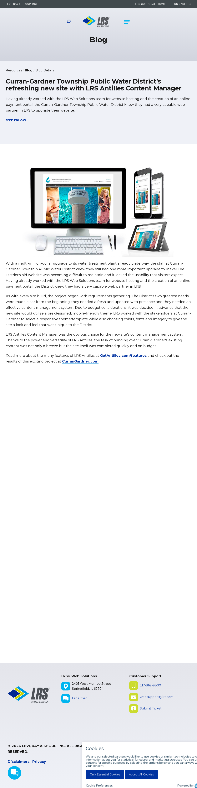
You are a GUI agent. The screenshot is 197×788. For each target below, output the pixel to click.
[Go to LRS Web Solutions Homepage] (96, 22)
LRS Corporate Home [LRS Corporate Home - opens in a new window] (150, 4)
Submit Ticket (151, 708)
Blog (29, 70)
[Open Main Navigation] (127, 22)
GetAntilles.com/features (123, 355)
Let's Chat (79, 698)
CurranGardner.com (80, 361)
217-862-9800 (150, 685)
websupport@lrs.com (156, 697)
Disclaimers (18, 762)
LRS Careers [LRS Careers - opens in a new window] (182, 4)
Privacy (39, 762)
